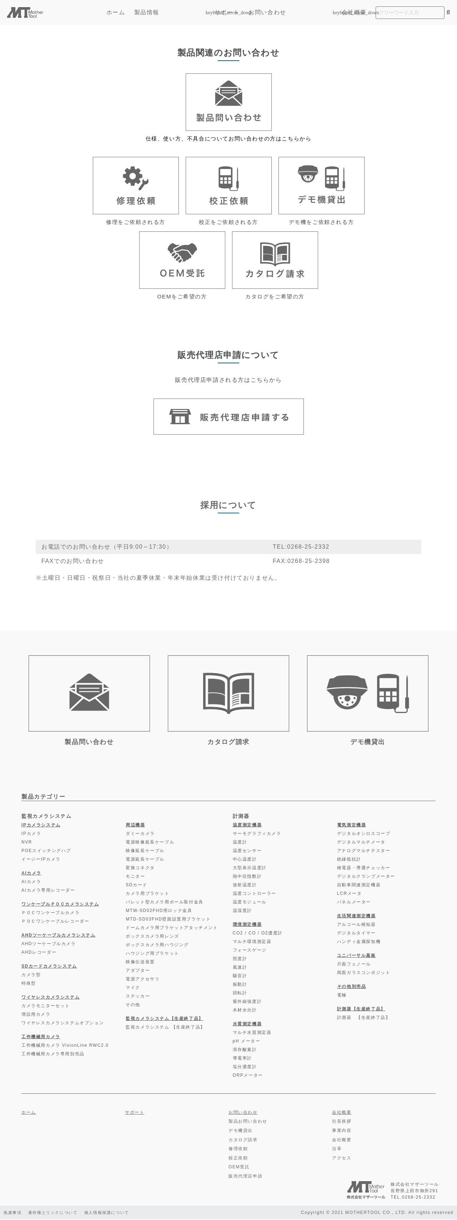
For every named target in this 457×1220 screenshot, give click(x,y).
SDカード (136, 885)
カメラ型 (31, 975)
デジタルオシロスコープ (364, 834)
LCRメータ (349, 894)
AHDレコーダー (38, 953)
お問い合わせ (267, 12)
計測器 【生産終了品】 (364, 1018)
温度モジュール (250, 903)
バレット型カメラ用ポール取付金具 (165, 903)
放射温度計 (245, 885)
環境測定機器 (247, 925)
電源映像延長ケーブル (150, 843)
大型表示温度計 (250, 868)
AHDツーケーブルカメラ (48, 944)
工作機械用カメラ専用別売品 (53, 1054)
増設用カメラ (36, 1015)
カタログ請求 (243, 1140)
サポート (227, 12)
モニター (135, 877)
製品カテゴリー (43, 798)
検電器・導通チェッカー (364, 868)
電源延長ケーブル (145, 860)
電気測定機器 (351, 826)
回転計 (240, 993)
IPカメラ (31, 834)
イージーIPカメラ (41, 860)
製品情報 (170, 12)
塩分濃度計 (245, 1067)
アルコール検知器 (356, 925)
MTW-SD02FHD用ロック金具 (159, 911)
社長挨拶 (341, 1122)
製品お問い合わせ (247, 1122)
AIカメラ (31, 874)
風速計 (240, 968)
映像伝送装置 (140, 962)
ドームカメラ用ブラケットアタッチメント (172, 928)
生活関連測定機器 (356, 916)
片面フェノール (354, 965)
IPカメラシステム (41, 826)
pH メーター (247, 1042)
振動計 (240, 985)
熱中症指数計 (247, 877)
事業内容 (341, 1131)
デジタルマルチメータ (361, 843)
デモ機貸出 (240, 1131)
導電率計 (242, 1059)
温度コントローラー (254, 894)
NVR (26, 843)
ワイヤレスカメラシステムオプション (62, 1023)
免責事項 (13, 1213)
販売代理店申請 (245, 1177)
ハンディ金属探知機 (359, 942)
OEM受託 (239, 1167)
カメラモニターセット (45, 1006)
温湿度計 (242, 911)
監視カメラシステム (46, 817)
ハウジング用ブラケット (152, 954)
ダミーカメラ (140, 834)
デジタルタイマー (356, 934)
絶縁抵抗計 (349, 860)
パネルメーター (354, 903)
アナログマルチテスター (364, 851)
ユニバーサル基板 (356, 956)
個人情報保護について (115, 1213)
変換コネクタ (140, 868)
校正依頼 (238, 1159)
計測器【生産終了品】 (361, 1010)
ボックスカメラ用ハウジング (157, 945)
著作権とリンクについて (57, 1213)
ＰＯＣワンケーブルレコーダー (55, 922)
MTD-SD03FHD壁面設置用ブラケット (168, 920)
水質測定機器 (247, 1024)
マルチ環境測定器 (252, 942)
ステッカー (138, 997)
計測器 (241, 817)
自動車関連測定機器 (359, 885)
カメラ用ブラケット (147, 894)
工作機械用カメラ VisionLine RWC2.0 (65, 1046)
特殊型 (28, 984)
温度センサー (247, 851)
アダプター (138, 971)
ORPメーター (248, 1076)
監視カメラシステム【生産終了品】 (165, 1019)
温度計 (240, 843)
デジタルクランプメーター (366, 877)
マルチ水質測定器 (252, 1033)
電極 (342, 996)
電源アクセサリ (143, 980)
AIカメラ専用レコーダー (48, 891)
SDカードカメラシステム (49, 967)
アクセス (341, 1159)
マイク (133, 988)
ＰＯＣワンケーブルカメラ (50, 913)
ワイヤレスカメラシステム (50, 998)
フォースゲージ (250, 951)
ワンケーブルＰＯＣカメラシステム (60, 905)
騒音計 (240, 976)
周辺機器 (135, 826)
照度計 (240, 959)
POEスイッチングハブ (46, 851)
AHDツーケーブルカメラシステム (58, 936)
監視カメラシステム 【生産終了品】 (165, 1028)
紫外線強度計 (247, 1002)
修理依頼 (238, 1149)
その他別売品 (351, 987)
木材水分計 (245, 1011)
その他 (133, 1005)
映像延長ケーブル (145, 851)
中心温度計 (245, 860)
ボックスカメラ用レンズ (152, 937)
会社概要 (354, 12)
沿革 (337, 1149)
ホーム (115, 12)
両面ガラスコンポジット (364, 973)
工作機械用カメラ (40, 1037)
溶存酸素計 (245, 1050)
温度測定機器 (247, 826)
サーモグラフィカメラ (257, 834)
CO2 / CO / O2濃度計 (258, 934)
